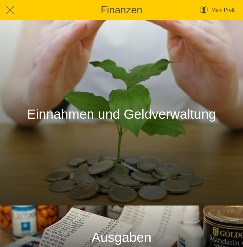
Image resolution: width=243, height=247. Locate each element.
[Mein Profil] (217, 10)
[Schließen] (10, 10)
